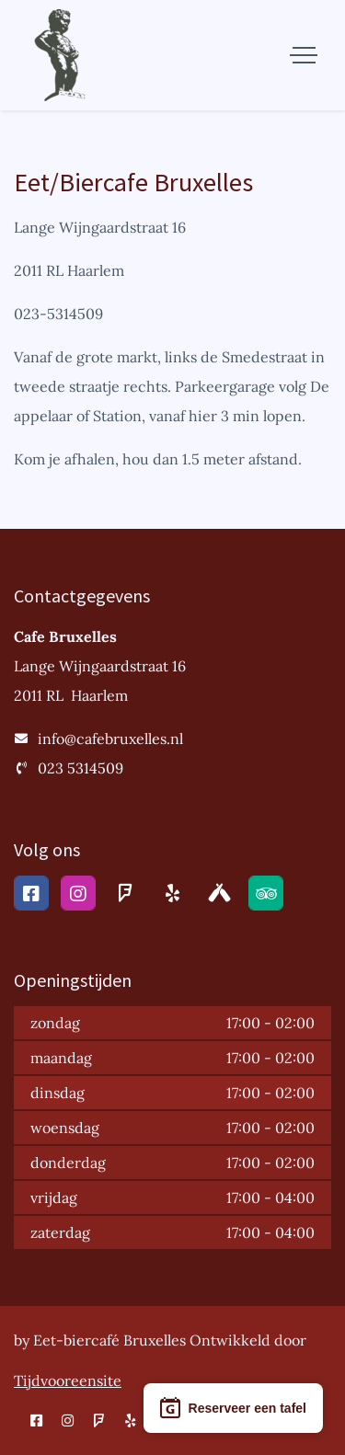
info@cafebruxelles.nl (110, 738)
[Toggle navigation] (303, 55)
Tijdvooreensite (67, 1380)
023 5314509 (80, 768)
